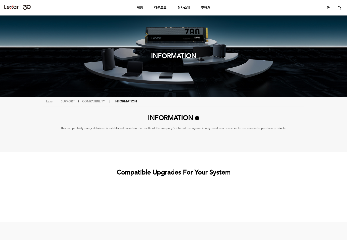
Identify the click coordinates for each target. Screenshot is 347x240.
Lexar (17, 7)
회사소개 (183, 8)
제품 (140, 8)
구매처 (205, 8)
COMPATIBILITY (93, 101)
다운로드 (160, 8)
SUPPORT (68, 101)
